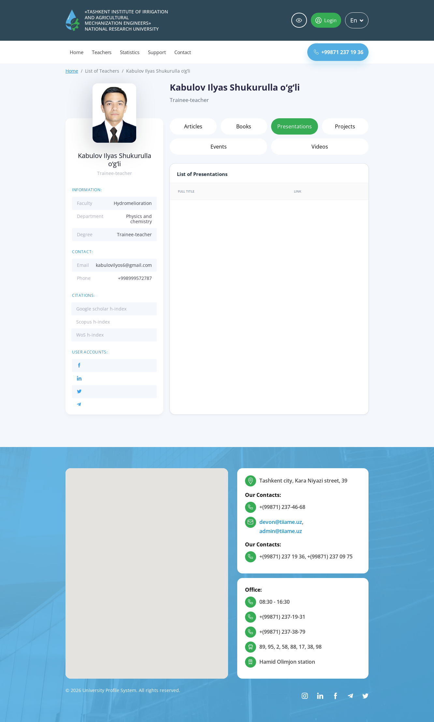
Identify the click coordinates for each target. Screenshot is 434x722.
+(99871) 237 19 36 (282, 556)
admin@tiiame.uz (280, 531)
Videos (319, 146)
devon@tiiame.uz (280, 522)
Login (326, 20)
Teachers (102, 52)
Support (157, 52)
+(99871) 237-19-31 (282, 616)
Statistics (129, 52)
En (356, 20)
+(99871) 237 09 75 (330, 556)
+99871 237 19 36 (338, 52)
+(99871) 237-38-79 (282, 631)
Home (76, 52)
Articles (193, 126)
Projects (345, 126)
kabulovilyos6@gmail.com (124, 265)
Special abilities (299, 20)
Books (243, 126)
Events (218, 146)
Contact (182, 52)
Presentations (294, 126)
